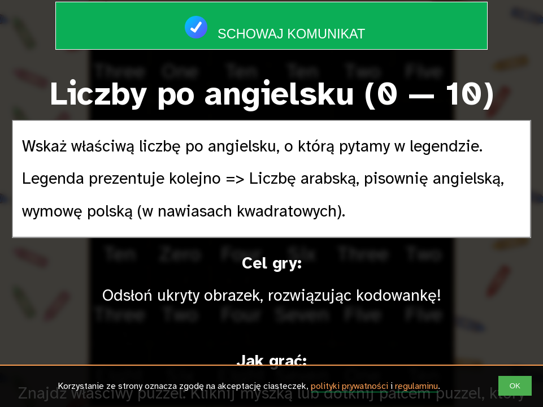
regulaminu (416, 386)
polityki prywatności (349, 386)
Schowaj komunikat (272, 21)
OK (515, 386)
